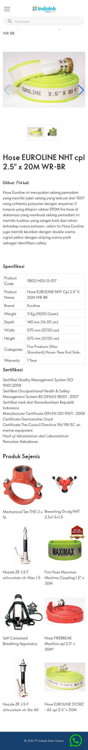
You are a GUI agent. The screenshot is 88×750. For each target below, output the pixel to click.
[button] (81, 90)
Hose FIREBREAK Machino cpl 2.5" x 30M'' (60, 643)
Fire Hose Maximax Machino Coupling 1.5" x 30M (64, 577)
